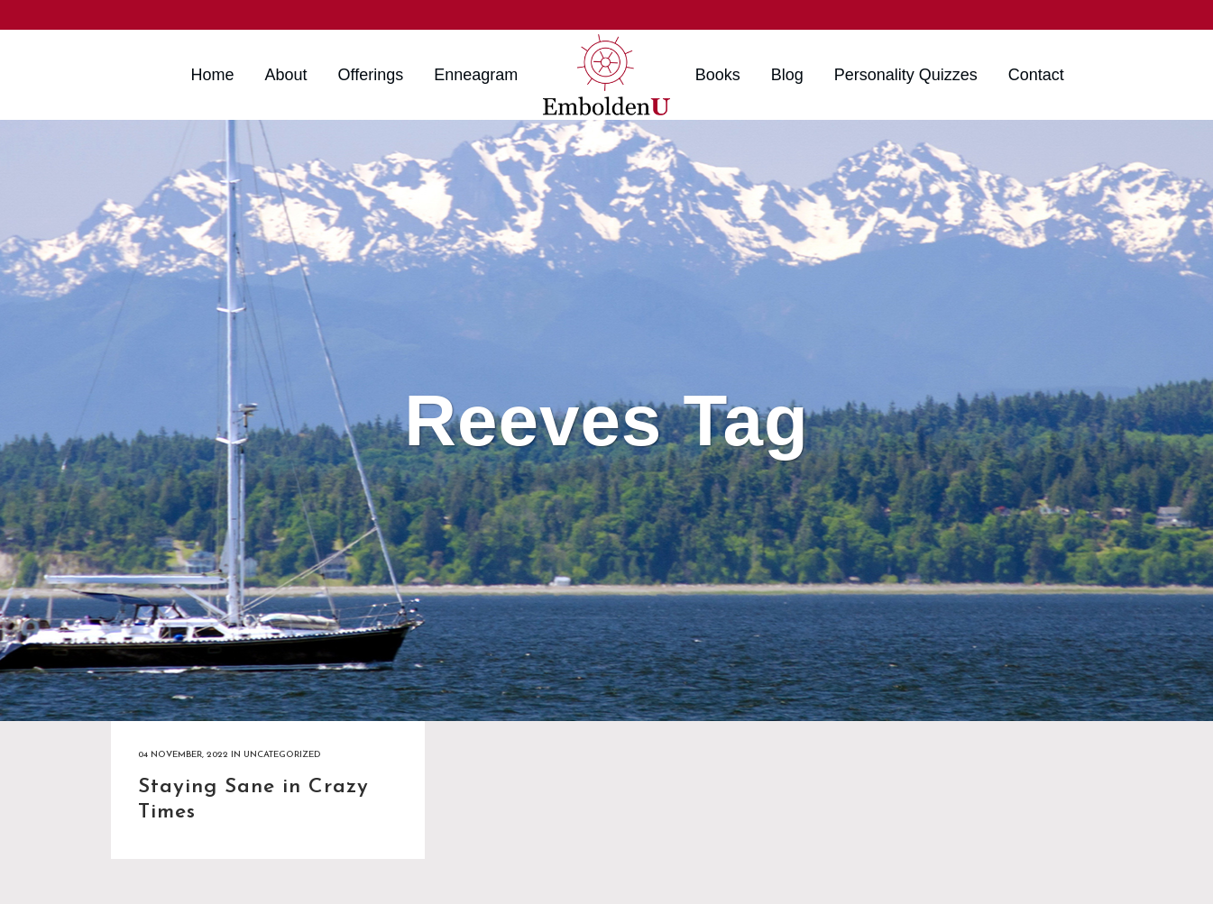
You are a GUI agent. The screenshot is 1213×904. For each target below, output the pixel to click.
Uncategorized (282, 755)
